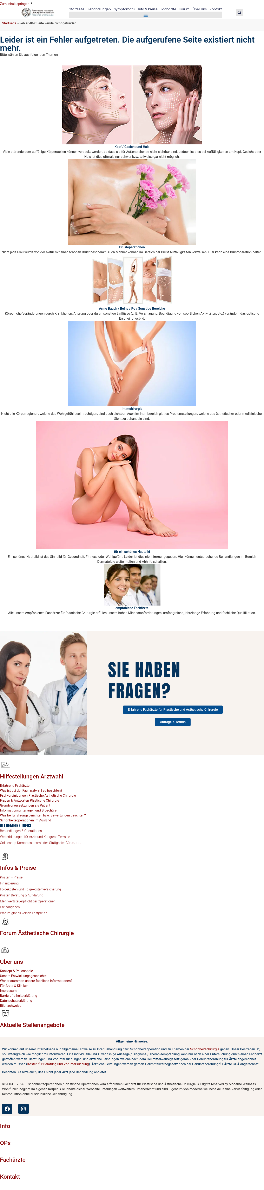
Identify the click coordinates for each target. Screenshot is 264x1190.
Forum (185, 9)
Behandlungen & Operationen (21, 831)
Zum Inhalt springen (17, 4)
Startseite (74, 9)
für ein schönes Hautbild (132, 552)
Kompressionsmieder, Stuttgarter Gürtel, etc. (48, 843)
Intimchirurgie (132, 409)
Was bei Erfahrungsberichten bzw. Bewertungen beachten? (43, 815)
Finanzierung (9, 883)
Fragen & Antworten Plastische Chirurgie (29, 800)
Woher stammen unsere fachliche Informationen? (36, 981)
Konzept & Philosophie (16, 971)
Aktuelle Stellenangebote (32, 1025)
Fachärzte (169, 9)
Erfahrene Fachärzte (14, 786)
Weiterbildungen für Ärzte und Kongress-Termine (35, 837)
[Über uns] (5, 950)
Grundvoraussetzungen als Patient (25, 805)
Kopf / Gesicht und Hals (131, 147)
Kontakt (218, 9)
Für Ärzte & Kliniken (14, 986)
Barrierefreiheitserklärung (18, 996)
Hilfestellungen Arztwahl (31, 776)
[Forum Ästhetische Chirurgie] (5, 921)
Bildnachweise (10, 1006)
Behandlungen (98, 9)
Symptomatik (124, 9)
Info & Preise (148, 9)
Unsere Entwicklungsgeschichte (23, 976)
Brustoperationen (132, 247)
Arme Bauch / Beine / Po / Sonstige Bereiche (132, 309)
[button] (145, 15)
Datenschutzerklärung (16, 1001)
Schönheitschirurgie (204, 1049)
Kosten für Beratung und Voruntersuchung (58, 1064)
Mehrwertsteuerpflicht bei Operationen (27, 901)
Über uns (11, 961)
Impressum (8, 991)
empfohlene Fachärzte (132, 608)
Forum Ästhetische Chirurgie (37, 933)
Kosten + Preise (11, 877)
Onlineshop (8, 843)
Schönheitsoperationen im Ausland (25, 820)
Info (5, 1126)
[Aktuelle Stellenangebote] (5, 1013)
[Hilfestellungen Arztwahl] (5, 765)
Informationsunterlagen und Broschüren (29, 810)
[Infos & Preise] (5, 856)
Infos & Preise (18, 867)
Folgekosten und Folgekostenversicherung (30, 889)
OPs (5, 1143)
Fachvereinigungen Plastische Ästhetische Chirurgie (38, 795)
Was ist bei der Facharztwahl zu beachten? (31, 791)
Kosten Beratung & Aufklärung (21, 895)
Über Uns (201, 9)
